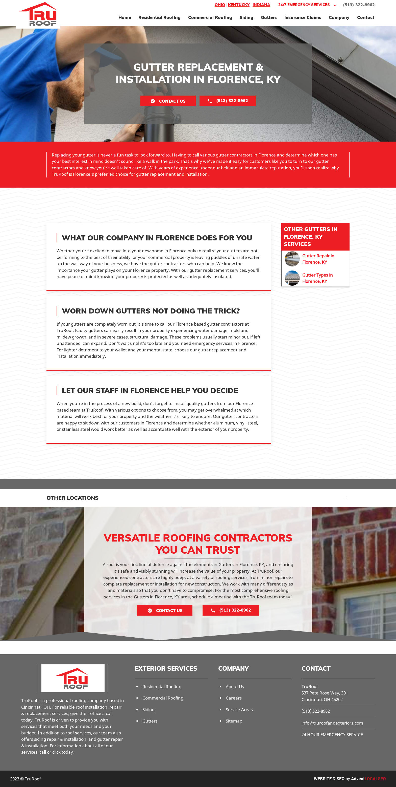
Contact (365, 17)
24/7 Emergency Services (307, 5)
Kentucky (239, 4)
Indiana (261, 4)
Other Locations (72, 497)
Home (124, 17)
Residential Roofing (159, 17)
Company (339, 17)
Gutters (269, 17)
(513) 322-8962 (359, 4)
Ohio (220, 4)
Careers (234, 698)
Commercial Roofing (210, 17)
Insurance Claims (302, 17)
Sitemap (234, 721)
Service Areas (239, 709)
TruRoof (310, 686)
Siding (246, 17)
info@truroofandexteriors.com (332, 723)
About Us (235, 686)
